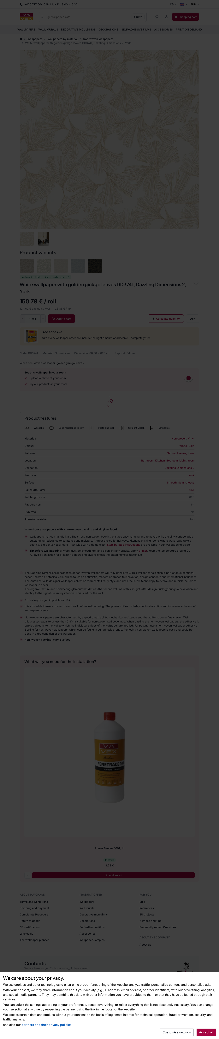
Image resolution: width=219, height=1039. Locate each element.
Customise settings (177, 1032)
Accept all (206, 1032)
